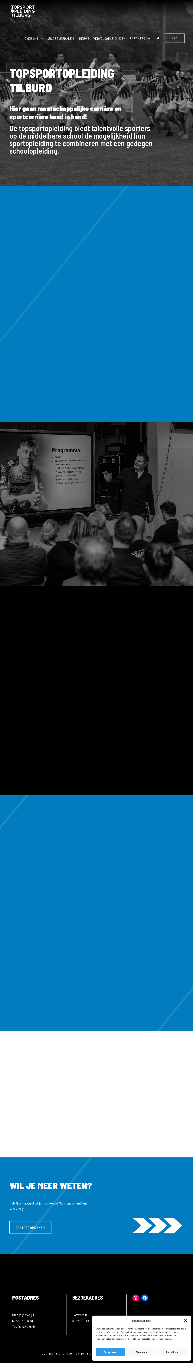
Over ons (32, 38)
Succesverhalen (60, 38)
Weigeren (141, 1352)
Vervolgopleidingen (109, 38)
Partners (137, 38)
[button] (185, 1321)
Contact (175, 38)
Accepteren (110, 1352)
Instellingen (172, 1352)
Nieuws (84, 38)
